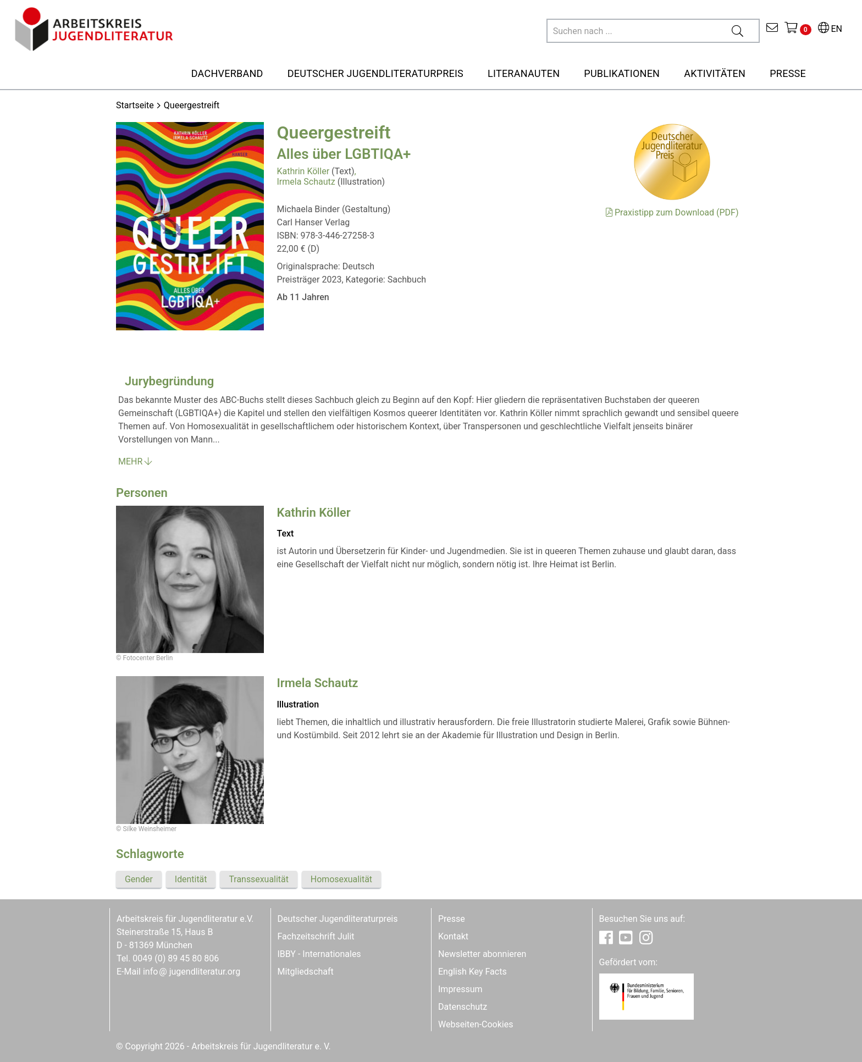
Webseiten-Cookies (475, 1024)
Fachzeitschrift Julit (316, 936)
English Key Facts (472, 971)
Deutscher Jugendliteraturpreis (338, 919)
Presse (451, 919)
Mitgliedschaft (306, 971)
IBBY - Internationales (319, 954)
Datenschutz (462, 1007)
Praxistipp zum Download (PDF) (672, 212)
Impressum (460, 989)
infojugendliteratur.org (191, 971)
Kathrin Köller (303, 171)
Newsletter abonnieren (482, 954)
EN (830, 29)
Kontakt (453, 936)
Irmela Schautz (306, 181)
